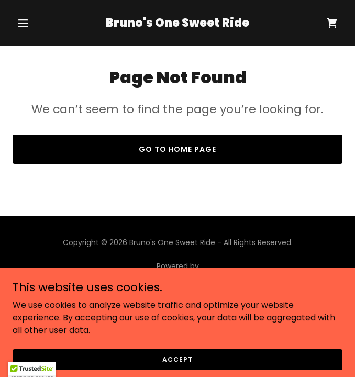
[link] (177, 24)
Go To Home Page (178, 149)
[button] (37, 23)
